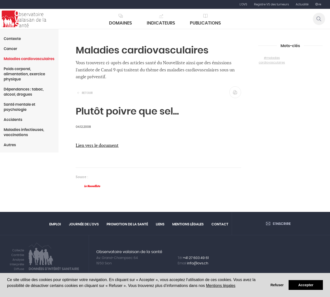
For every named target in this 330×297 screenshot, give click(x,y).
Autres (10, 145)
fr (319, 4)
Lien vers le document (97, 145)
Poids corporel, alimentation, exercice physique (24, 74)
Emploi (55, 224)
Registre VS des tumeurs (271, 4)
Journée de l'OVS (84, 224)
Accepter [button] (305, 285)
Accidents (13, 120)
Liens (160, 224)
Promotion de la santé (127, 224)
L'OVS (243, 4)
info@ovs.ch (197, 263)
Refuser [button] (277, 285)
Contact (219, 224)
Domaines (120, 23)
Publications (205, 23)
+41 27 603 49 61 (196, 258)
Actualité (302, 4)
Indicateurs (161, 23)
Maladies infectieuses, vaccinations (24, 132)
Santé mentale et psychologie (19, 107)
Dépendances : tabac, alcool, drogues (24, 92)
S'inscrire (282, 224)
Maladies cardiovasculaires (29, 59)
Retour (87, 92)
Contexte (12, 39)
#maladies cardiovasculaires (272, 60)
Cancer (10, 49)
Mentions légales (220, 286)
